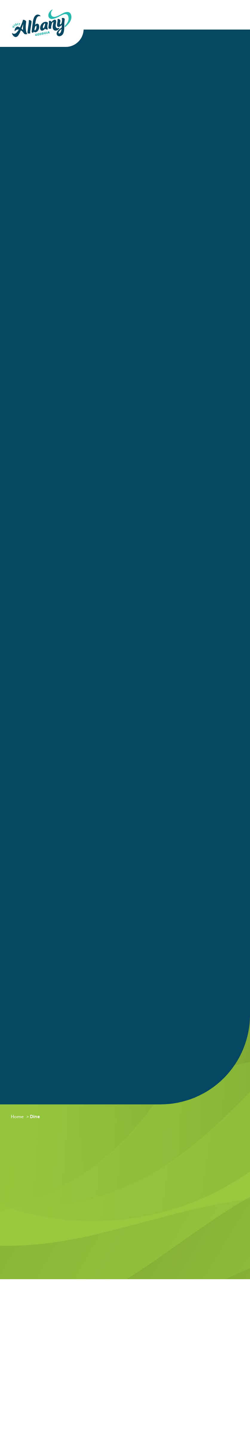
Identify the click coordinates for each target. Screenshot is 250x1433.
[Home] (42, 23)
